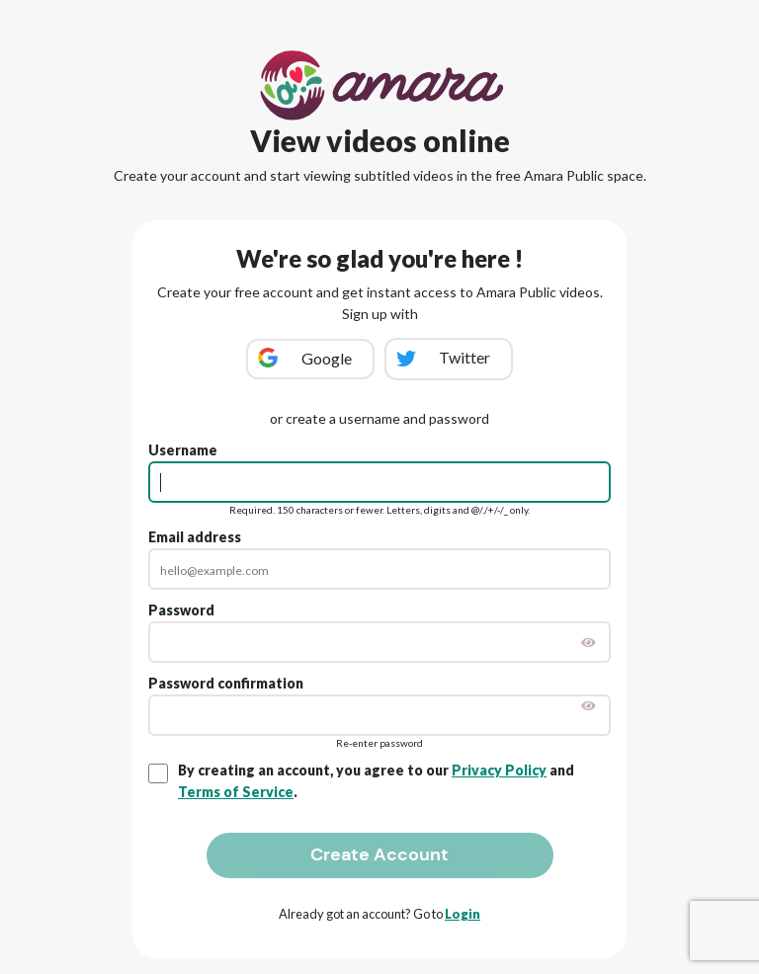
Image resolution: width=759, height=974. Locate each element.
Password (181, 610)
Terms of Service (236, 791)
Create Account (379, 854)
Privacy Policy (499, 770)
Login (462, 914)
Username (182, 450)
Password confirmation (225, 683)
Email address (194, 536)
